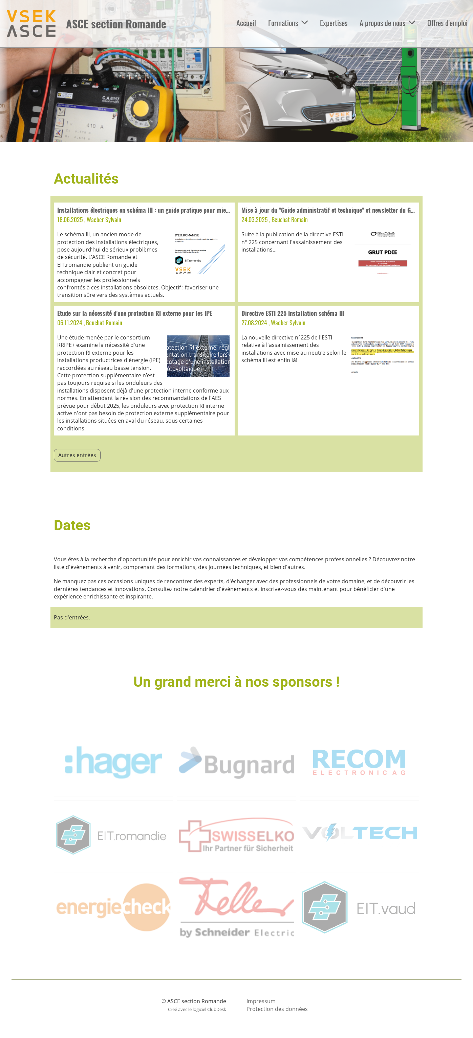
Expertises (333, 22)
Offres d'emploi (447, 22)
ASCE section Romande (116, 23)
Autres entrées (77, 455)
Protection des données (277, 1009)
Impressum (261, 1001)
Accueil (246, 22)
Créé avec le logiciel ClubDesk (197, 1009)
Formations (288, 22)
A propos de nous (387, 22)
